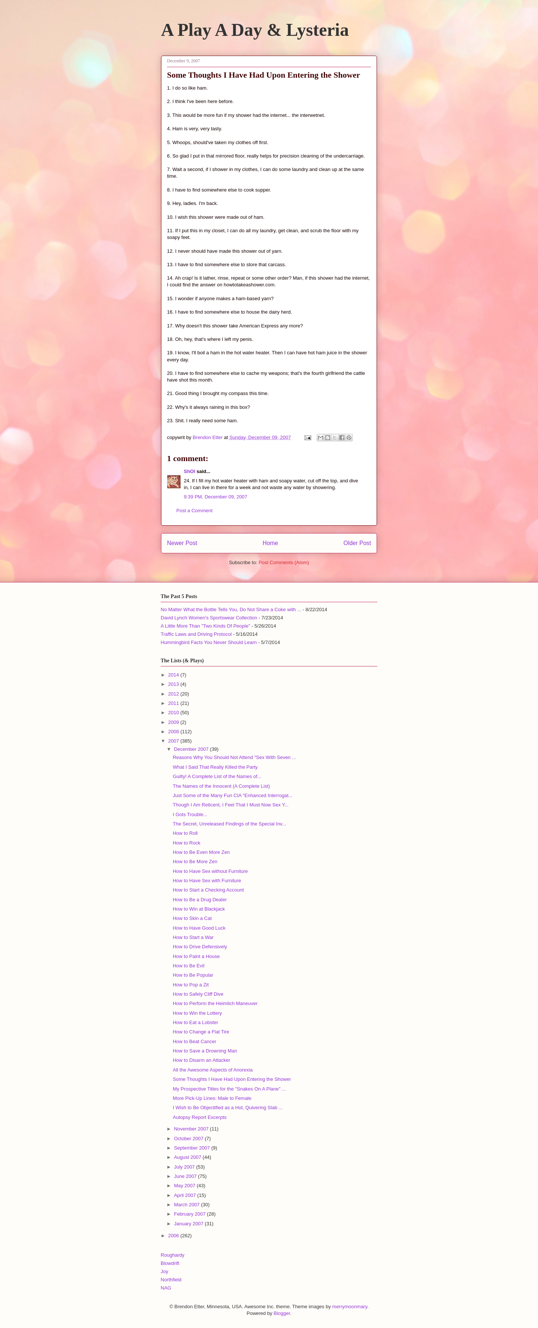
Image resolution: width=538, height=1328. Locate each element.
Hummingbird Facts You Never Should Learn (209, 642)
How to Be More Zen (195, 861)
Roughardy (173, 1255)
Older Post (357, 543)
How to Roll (185, 833)
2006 (174, 1235)
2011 (174, 703)
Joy (164, 1271)
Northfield (171, 1279)
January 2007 (189, 1223)
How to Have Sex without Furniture (210, 871)
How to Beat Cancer (194, 1041)
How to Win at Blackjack (199, 909)
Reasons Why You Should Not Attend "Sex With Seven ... (234, 757)
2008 (174, 731)
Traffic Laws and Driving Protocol (196, 634)
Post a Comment (194, 510)
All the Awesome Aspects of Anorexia (213, 1070)
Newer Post (182, 543)
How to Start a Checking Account (208, 890)
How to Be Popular (193, 975)
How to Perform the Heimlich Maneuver (215, 1003)
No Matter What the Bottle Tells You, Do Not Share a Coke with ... (231, 609)
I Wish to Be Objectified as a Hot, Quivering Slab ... (227, 1107)
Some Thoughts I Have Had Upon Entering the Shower (232, 1079)
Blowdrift (170, 1263)
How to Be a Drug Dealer (200, 899)
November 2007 (192, 1129)
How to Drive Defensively (200, 946)
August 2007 (188, 1157)
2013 (174, 684)
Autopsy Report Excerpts (199, 1117)
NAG (166, 1288)
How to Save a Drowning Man (205, 1051)
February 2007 (190, 1214)
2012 (174, 694)
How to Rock (186, 843)
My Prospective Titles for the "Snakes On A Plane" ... (229, 1089)
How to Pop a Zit (190, 985)
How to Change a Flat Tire (201, 1032)
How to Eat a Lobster (195, 1022)
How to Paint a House (196, 956)
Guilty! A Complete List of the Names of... (217, 776)
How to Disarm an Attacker (201, 1060)
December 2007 (192, 749)
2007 (174, 741)
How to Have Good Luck (199, 928)
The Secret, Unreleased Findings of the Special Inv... (229, 824)
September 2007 (192, 1148)
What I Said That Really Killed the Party (215, 767)
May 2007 (185, 1185)
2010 (174, 712)
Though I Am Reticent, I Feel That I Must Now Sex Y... (230, 805)
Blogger (281, 1313)
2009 (174, 722)
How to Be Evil (188, 965)
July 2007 (185, 1167)
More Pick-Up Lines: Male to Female (212, 1098)
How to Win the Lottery (197, 1013)
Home (270, 543)
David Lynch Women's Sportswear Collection (209, 618)
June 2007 (186, 1176)
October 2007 (189, 1138)
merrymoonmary (349, 1306)
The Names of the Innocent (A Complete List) (221, 786)
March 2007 (187, 1204)
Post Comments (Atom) (284, 562)
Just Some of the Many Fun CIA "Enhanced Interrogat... (232, 795)
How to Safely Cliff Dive (198, 994)
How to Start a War (193, 937)
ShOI (189, 471)
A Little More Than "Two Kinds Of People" (205, 626)
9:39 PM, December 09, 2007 (215, 497)
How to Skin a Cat (192, 918)
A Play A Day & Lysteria (255, 30)
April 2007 (185, 1195)
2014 (174, 675)
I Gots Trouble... (190, 814)
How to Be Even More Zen (201, 852)
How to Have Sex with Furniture (207, 880)
